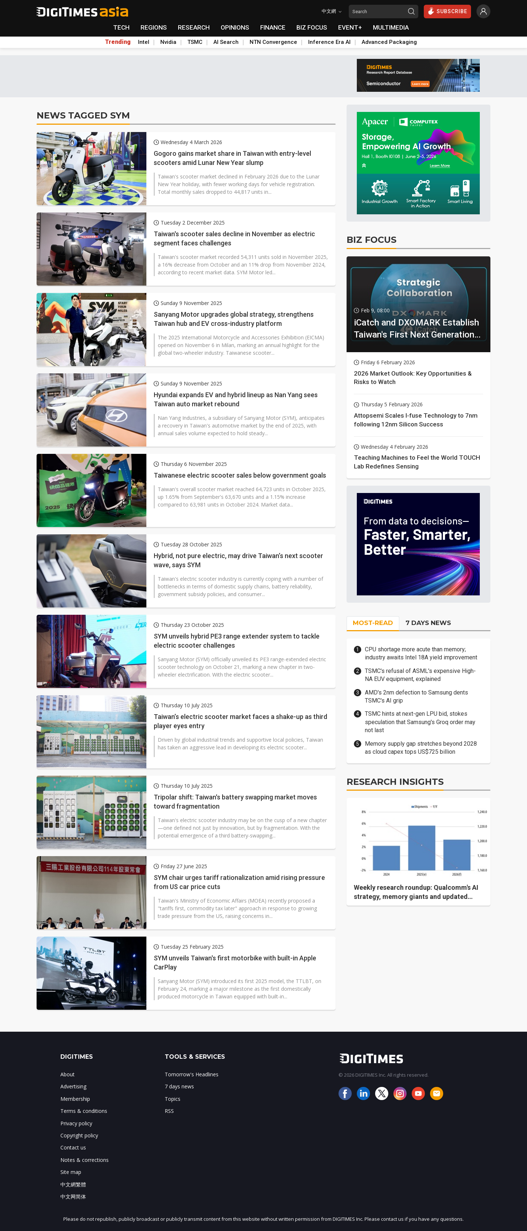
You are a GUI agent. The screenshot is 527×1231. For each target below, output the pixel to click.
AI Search (226, 42)
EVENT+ (350, 27)
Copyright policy (79, 1135)
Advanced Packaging (389, 42)
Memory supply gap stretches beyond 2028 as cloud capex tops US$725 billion (421, 747)
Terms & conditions (83, 1110)
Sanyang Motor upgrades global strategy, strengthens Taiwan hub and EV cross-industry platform (234, 318)
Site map (70, 1171)
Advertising (73, 1086)
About (67, 1074)
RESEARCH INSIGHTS (395, 781)
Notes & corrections (84, 1159)
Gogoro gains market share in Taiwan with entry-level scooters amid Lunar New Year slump (232, 158)
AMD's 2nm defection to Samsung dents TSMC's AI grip (416, 696)
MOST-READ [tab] (373, 622)
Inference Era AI (329, 42)
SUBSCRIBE (447, 11)
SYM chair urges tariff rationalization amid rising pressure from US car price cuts (239, 882)
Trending (118, 42)
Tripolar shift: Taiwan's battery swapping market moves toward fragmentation (235, 801)
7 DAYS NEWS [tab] (428, 622)
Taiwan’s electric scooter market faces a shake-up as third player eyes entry (240, 721)
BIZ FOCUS (311, 27)
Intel (143, 42)
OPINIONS (235, 27)
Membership (75, 1098)
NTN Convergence (273, 42)
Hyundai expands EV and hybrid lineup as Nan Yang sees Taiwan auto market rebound (236, 399)
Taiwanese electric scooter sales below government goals (240, 475)
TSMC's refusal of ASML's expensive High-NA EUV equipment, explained (420, 674)
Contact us (73, 1147)
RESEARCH (194, 27)
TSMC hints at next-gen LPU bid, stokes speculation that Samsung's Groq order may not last (420, 722)
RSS (169, 1110)
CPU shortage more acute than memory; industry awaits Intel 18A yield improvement (421, 653)
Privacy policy (76, 1123)
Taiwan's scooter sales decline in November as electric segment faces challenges (234, 238)
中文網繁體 (73, 1184)
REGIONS (154, 27)
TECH (121, 27)
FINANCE (272, 27)
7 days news (179, 1086)
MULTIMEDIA (391, 27)
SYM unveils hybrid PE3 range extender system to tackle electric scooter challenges (236, 640)
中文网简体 (73, 1196)
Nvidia (168, 42)
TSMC (194, 42)
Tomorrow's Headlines (191, 1074)
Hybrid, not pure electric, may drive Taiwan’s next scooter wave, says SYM (238, 560)
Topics (172, 1098)
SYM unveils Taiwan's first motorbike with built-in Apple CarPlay (235, 962)
